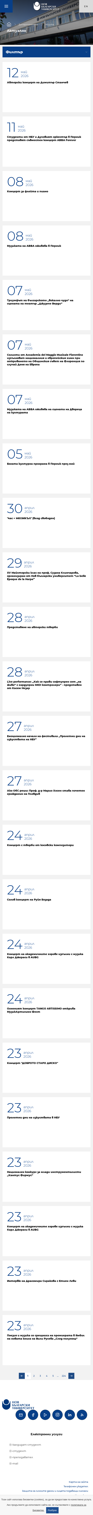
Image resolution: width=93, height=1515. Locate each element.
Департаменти (28, 24)
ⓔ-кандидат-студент (25, 1444)
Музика (49, 24)
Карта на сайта (78, 1482)
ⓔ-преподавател (21, 1457)
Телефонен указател (76, 1486)
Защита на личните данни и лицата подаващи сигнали (55, 1491)
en (86, 6)
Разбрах (52, 1510)
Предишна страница (22, 1376)
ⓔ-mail (13, 1463)
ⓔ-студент (17, 1451)
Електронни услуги (46, 1434)
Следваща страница (71, 1376)
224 (64, 1376)
